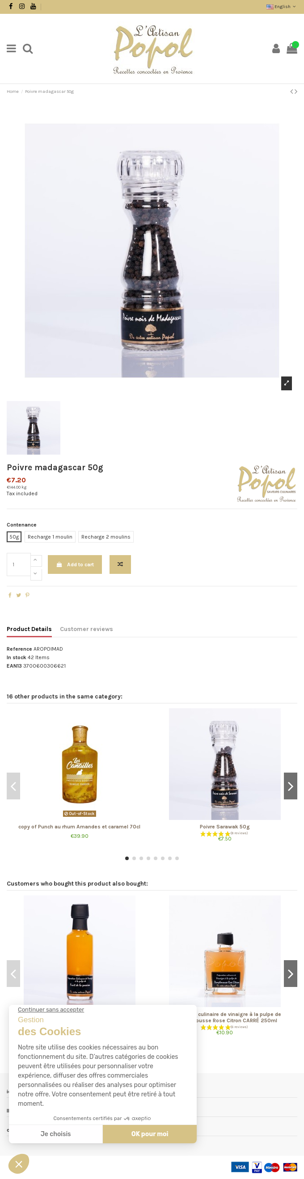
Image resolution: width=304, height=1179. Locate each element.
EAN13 (14, 666)
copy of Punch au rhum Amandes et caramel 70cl (79, 827)
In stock (16, 657)
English (281, 6)
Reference (19, 649)
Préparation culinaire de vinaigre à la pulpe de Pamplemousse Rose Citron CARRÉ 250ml (224, 1017)
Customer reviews (86, 628)
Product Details (29, 628)
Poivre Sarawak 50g (225, 827)
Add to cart (74, 564)
